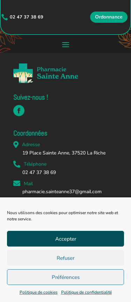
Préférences (66, 277)
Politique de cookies (39, 292)
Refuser (65, 258)
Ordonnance (109, 17)
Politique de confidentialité (86, 292)
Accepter (65, 238)
